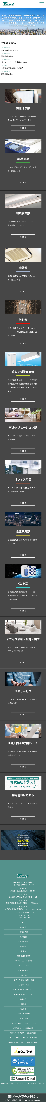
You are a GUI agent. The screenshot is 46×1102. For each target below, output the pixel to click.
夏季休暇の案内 (7, 56)
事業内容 (23, 927)
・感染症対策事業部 (23, 956)
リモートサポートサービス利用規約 (23, 1037)
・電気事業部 (23, 970)
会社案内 (23, 999)
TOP (23, 922)
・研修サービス (23, 985)
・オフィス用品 (23, 965)
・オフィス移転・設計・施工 (23, 980)
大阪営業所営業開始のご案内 (12, 68)
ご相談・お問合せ (23, 1013)
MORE (23, 128)
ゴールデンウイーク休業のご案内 (14, 62)
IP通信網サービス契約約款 (23, 1028)
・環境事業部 (23, 941)
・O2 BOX (23, 975)
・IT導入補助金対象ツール (23, 989)
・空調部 (23, 946)
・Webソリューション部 (23, 961)
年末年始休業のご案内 (9, 50)
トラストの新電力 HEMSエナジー (23, 1023)
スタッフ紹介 (23, 1018)
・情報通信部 (23, 932)
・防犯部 (23, 951)
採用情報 (23, 1009)
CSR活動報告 (23, 1004)
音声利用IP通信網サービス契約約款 (23, 1033)
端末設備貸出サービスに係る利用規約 (22, 1042)
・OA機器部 (23, 937)
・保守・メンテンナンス (23, 994)
